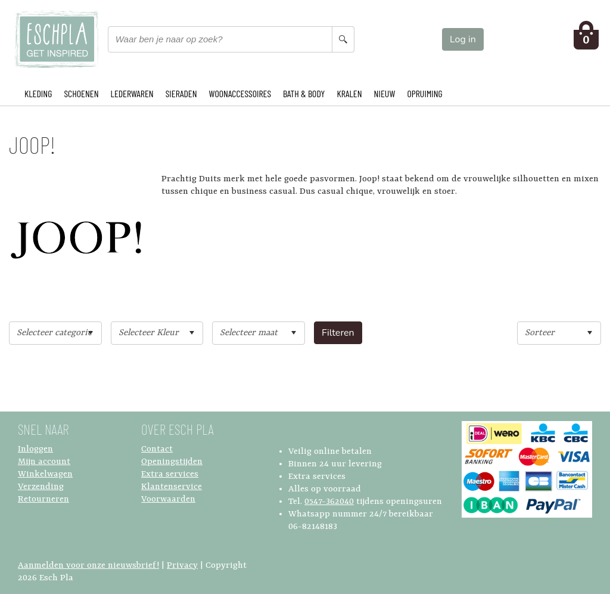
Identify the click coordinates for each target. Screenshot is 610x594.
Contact (157, 449)
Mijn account (44, 462)
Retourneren (43, 499)
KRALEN (349, 93)
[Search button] (343, 39)
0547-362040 (329, 502)
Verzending (41, 487)
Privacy (182, 566)
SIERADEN (181, 93)
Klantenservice (171, 487)
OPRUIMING (424, 93)
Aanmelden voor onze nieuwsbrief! (88, 566)
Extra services (169, 474)
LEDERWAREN (132, 93)
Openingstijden (172, 462)
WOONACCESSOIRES (240, 93)
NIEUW (385, 93)
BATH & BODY (304, 93)
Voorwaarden (168, 499)
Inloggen (35, 449)
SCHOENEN (81, 93)
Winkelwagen (45, 474)
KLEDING (38, 93)
